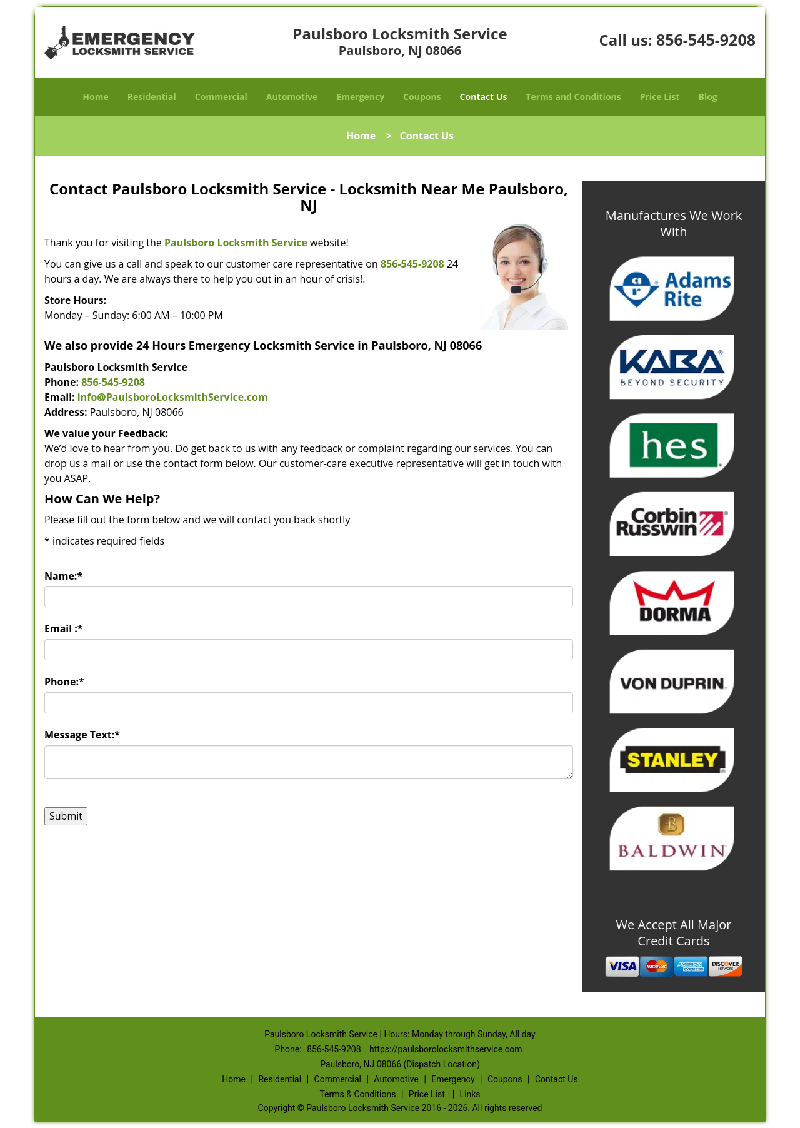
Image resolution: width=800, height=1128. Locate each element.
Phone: (64, 681)
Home (95, 97)
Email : (63, 628)
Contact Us (484, 97)
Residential (152, 97)
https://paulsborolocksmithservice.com (445, 1049)
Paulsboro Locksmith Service (236, 242)
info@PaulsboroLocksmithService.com (173, 397)
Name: (63, 576)
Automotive (292, 97)
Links (470, 1094)
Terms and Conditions (573, 97)
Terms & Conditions (357, 1094)
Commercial (221, 97)
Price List (660, 97)
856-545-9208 (706, 39)
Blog (707, 97)
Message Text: (82, 735)
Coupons (422, 97)
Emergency (360, 97)
